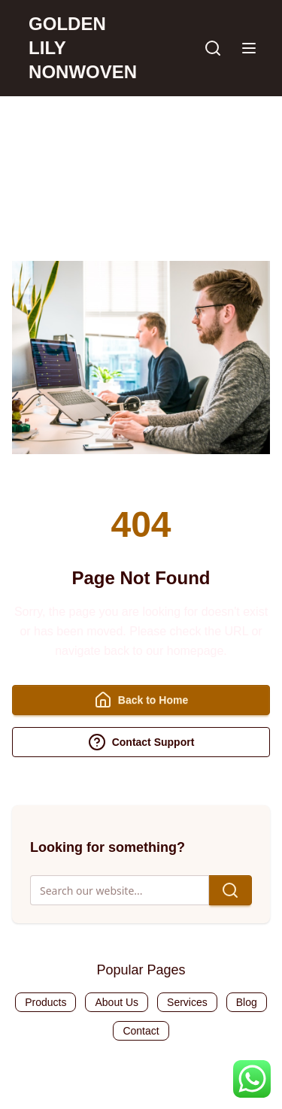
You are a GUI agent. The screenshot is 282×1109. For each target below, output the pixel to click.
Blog (246, 1002)
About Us (116, 1002)
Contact (141, 1031)
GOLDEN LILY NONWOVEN (83, 48)
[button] (249, 48)
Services (187, 1002)
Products (45, 1002)
